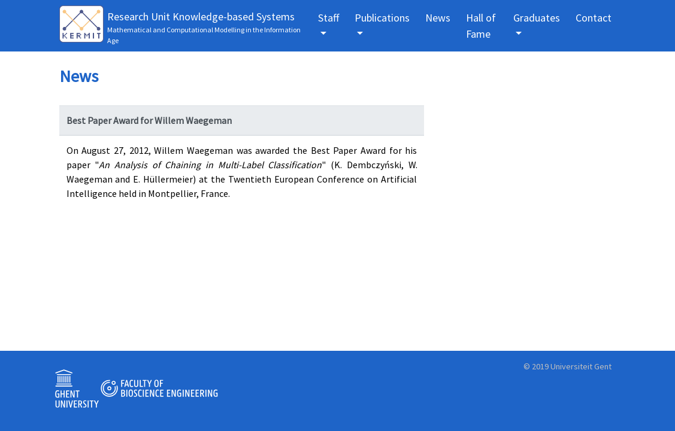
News (437, 18)
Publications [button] (382, 18)
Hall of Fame (481, 26)
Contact (594, 18)
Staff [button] (328, 18)
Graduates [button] (536, 18)
